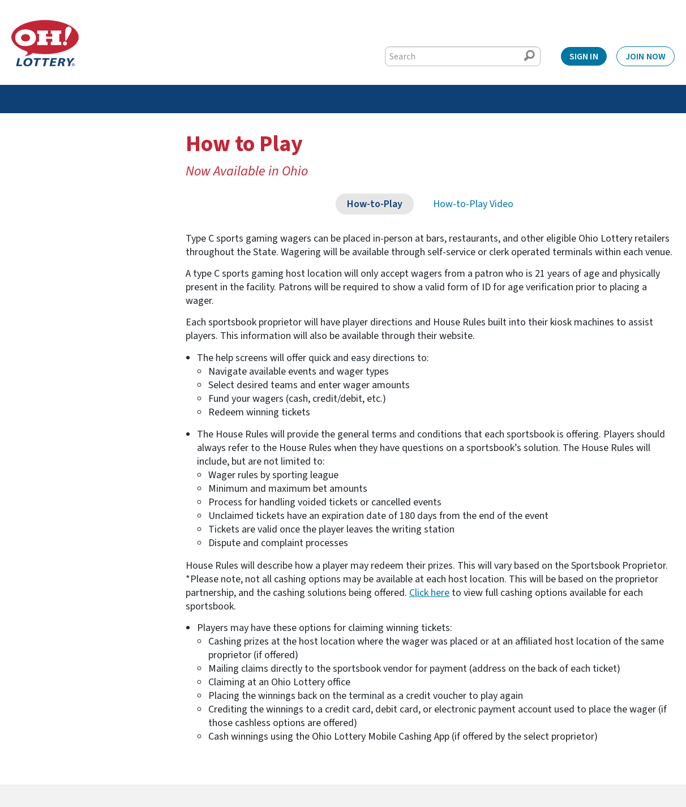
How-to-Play (374, 204)
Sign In (583, 56)
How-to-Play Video (473, 204)
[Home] (45, 43)
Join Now (645, 56)
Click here (429, 593)
